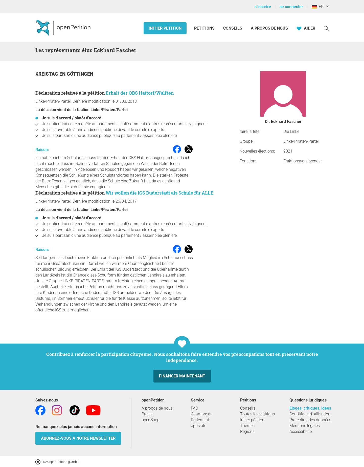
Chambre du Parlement (202, 417)
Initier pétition (165, 28)
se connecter (291, 6)
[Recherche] (326, 28)
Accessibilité (300, 431)
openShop (151, 419)
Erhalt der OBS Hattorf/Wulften (140, 93)
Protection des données (310, 419)
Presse (147, 414)
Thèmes (247, 425)
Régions (247, 431)
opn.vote (198, 425)
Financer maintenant (182, 376)
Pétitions (205, 28)
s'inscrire (263, 6)
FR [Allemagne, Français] (318, 6)
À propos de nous (269, 28)
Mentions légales (304, 425)
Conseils (232, 28)
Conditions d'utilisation (309, 414)
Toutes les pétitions (257, 414)
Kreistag (47, 74)
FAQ (194, 408)
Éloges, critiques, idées (310, 408)
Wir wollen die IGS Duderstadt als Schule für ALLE (160, 193)
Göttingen (80, 74)
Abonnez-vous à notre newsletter (78, 438)
